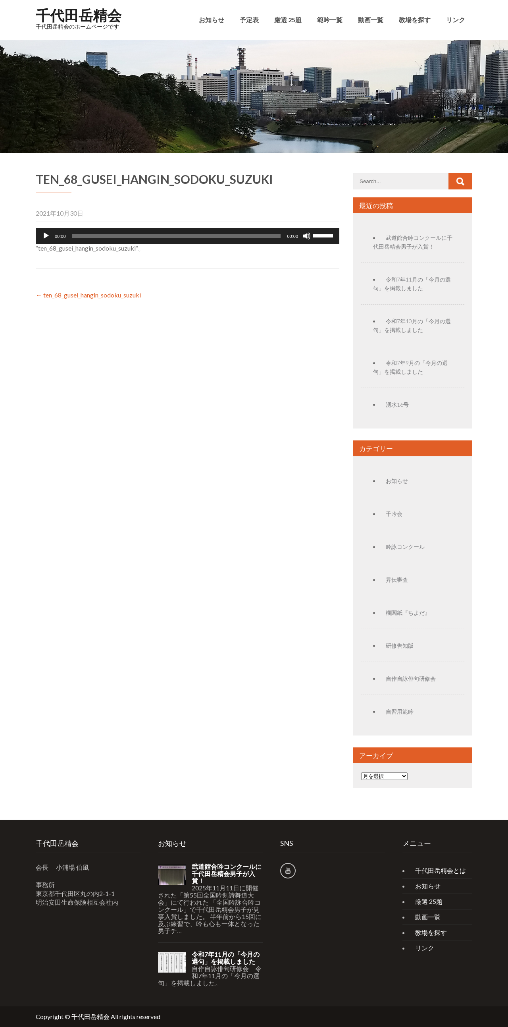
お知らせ (211, 19)
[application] (187, 236)
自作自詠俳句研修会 (411, 678)
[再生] (46, 236)
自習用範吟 (400, 711)
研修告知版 (400, 645)
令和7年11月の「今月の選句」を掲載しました (226, 958)
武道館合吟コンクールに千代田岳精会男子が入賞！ (227, 873)
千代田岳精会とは (440, 870)
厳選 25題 (288, 19)
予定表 (249, 19)
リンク (455, 19)
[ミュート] (307, 236)
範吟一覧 (330, 19)
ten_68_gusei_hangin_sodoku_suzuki (88, 295)
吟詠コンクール (405, 546)
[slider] (176, 236)
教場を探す (415, 19)
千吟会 (394, 513)
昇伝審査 (397, 579)
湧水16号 (397, 404)
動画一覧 (370, 19)
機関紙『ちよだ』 (408, 612)
